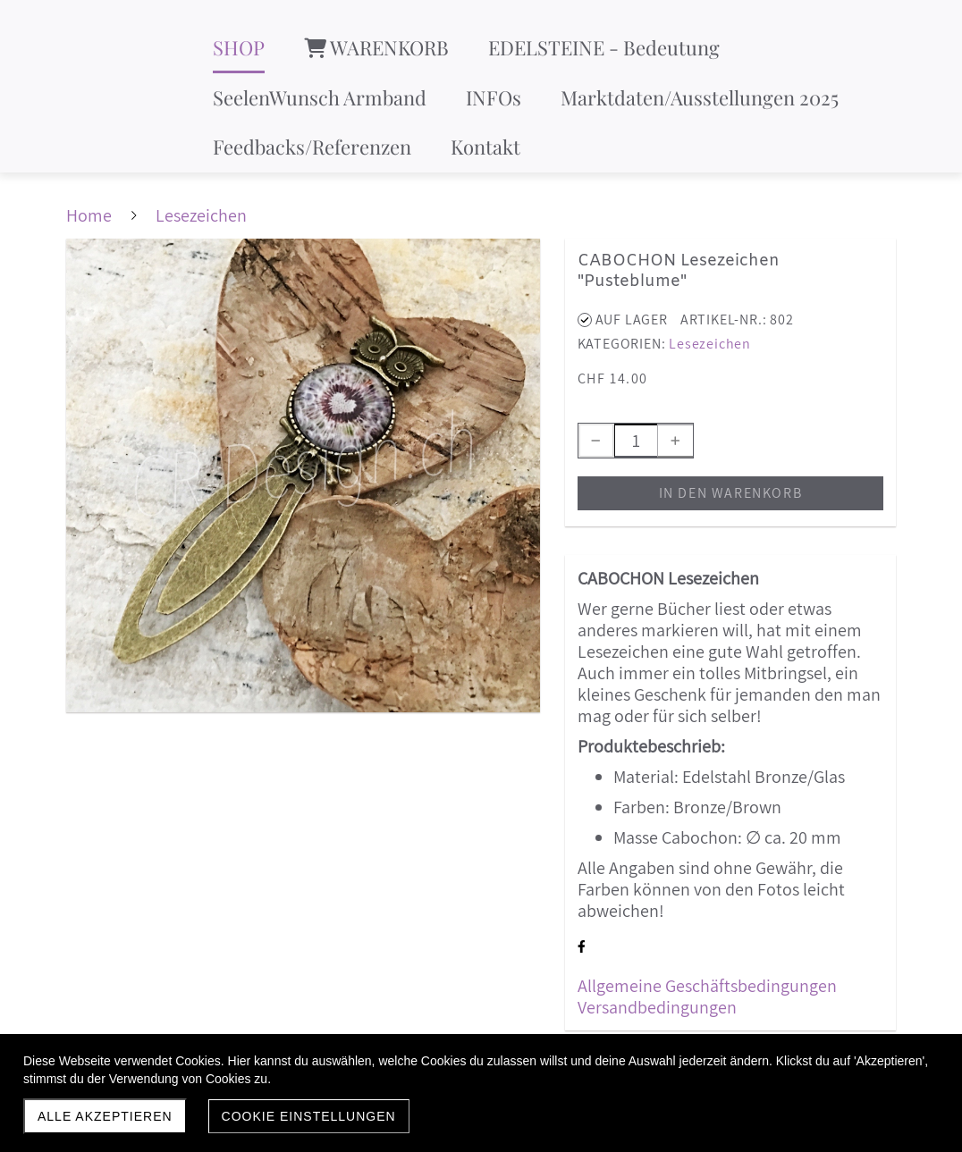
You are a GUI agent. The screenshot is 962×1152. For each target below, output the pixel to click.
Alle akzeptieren (105, 1116)
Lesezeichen (710, 343)
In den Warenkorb (731, 493)
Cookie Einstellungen (309, 1116)
